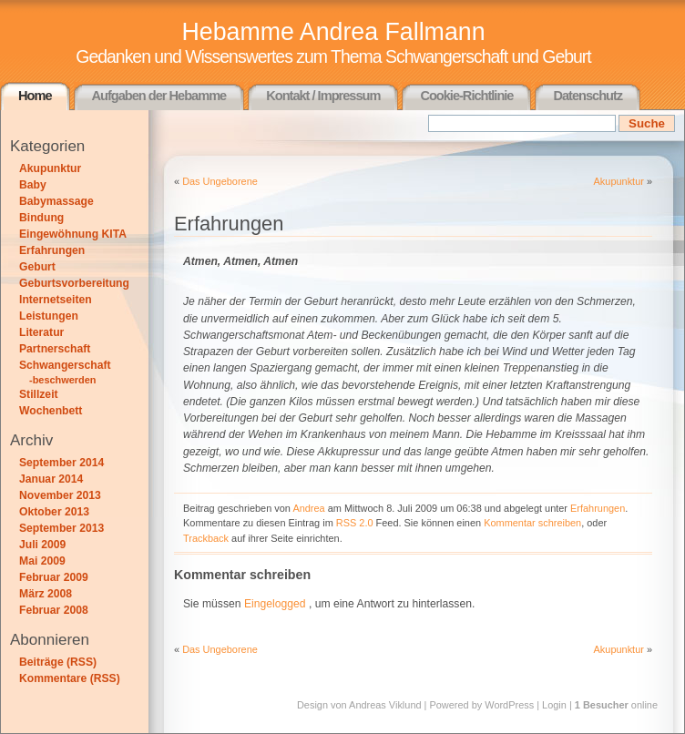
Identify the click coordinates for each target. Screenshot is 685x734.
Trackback (206, 538)
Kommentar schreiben (532, 522)
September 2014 (61, 462)
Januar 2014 (51, 479)
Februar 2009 (53, 577)
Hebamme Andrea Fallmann (333, 32)
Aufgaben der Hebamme (159, 95)
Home (35, 95)
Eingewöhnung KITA (73, 234)
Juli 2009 (42, 544)
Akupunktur (50, 168)
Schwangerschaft (65, 365)
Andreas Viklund (385, 704)
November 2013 (60, 495)
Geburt (37, 266)
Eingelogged (275, 603)
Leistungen (48, 316)
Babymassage (56, 201)
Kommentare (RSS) (69, 678)
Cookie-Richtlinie (466, 95)
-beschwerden (63, 379)
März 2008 (45, 593)
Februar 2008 (53, 610)
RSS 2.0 (354, 522)
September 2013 (61, 528)
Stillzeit (38, 394)
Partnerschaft (54, 348)
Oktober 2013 (54, 511)
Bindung (41, 217)
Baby (32, 184)
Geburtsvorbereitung (74, 283)
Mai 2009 (42, 561)
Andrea (308, 508)
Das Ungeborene (220, 181)
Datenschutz (587, 95)
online (616, 704)
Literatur (41, 332)
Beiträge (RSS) (58, 662)
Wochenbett (50, 410)
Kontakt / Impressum (323, 95)
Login (554, 704)
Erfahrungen (52, 250)
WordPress (509, 704)
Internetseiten (55, 299)
